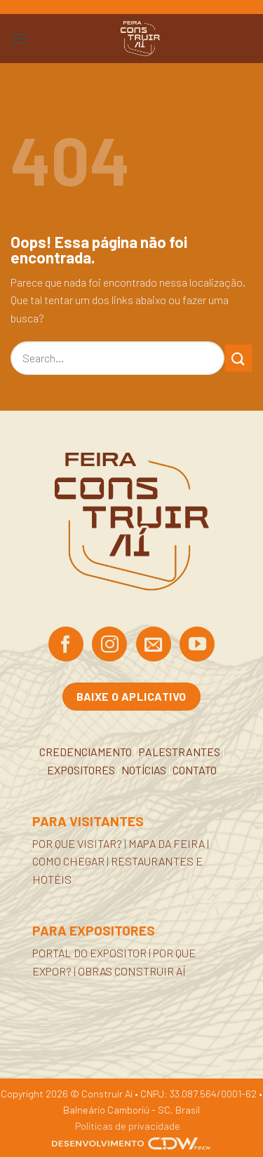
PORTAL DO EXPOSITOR (89, 952)
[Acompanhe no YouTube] (197, 645)
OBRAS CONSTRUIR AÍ (132, 971)
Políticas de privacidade (127, 1126)
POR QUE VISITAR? (77, 843)
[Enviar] (238, 357)
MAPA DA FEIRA (166, 843)
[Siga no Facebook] (65, 645)
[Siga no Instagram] (109, 645)
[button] (19, 38)
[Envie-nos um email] (153, 645)
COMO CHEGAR (68, 861)
